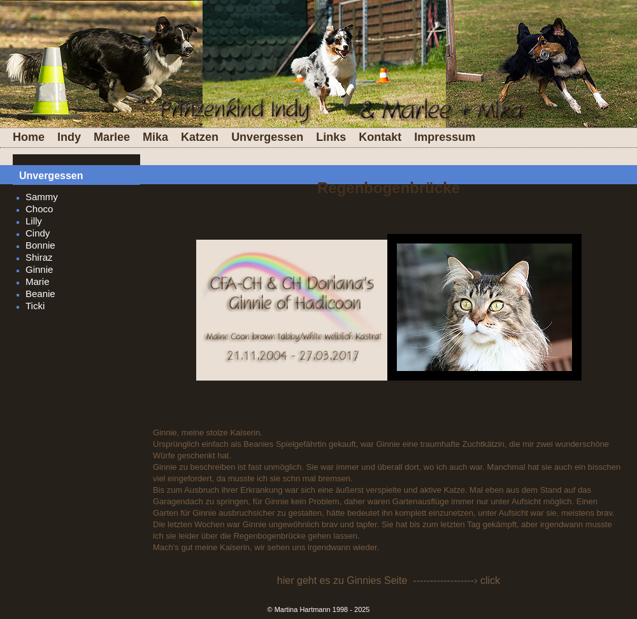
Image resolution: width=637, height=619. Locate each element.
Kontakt (380, 137)
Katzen (199, 137)
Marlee (112, 137)
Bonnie (40, 245)
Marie (37, 281)
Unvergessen (267, 137)
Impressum (444, 137)
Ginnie (39, 269)
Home (29, 137)
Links (331, 137)
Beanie (40, 293)
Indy (69, 137)
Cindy (37, 233)
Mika (155, 137)
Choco (39, 208)
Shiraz (39, 257)
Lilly (33, 220)
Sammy (41, 196)
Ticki (35, 305)
